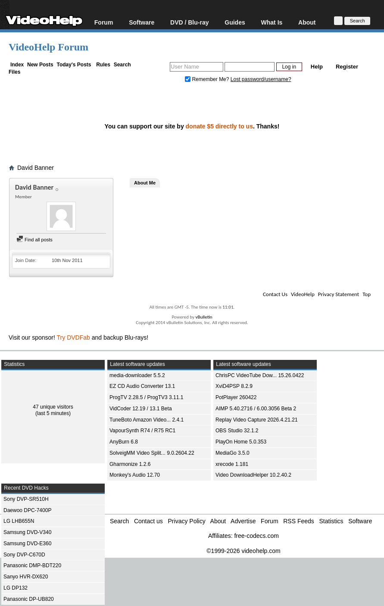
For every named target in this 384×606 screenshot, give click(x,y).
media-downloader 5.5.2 (137, 375)
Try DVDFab (73, 337)
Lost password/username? (261, 79)
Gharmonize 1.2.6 (129, 464)
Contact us (148, 521)
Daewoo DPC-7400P (27, 510)
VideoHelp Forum (48, 47)
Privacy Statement (338, 294)
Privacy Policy (187, 521)
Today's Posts (73, 65)
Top (366, 294)
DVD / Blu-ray (189, 22)
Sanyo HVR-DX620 (25, 577)
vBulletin (203, 317)
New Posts (40, 65)
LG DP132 (15, 588)
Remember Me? (208, 79)
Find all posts (34, 239)
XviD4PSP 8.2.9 (234, 386)
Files (14, 72)
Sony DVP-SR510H (26, 499)
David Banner (35, 167)
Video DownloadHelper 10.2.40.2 (253, 475)
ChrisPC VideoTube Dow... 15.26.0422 (259, 375)
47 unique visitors (53, 407)
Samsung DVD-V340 (27, 532)
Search (122, 65)
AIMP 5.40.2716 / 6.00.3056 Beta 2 (255, 409)
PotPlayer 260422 (235, 397)
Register (347, 66)
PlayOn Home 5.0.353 (240, 442)
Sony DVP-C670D (24, 555)
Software (141, 22)
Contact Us (275, 294)
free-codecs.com (256, 535)
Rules (103, 65)
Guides (235, 22)
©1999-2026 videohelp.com (243, 550)
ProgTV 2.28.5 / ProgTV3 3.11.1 (146, 397)
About (306, 22)
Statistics (331, 521)
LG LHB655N (18, 521)
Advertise (243, 521)
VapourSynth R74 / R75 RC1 (142, 431)
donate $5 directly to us (219, 126)
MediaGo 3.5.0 (232, 453)
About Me (145, 182)
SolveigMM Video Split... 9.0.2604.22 (151, 453)
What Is (272, 22)
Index (17, 65)
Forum (103, 22)
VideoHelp (303, 294)
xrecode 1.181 (231, 464)
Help (317, 66)
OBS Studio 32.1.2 (236, 431)
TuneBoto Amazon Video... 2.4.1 (146, 420)
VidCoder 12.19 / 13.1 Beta (140, 409)
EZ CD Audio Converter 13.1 (142, 386)
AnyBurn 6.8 (123, 442)
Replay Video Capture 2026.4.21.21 (256, 420)
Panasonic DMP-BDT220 (32, 565)
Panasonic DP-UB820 (28, 599)
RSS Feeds (298, 521)
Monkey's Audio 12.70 (134, 475)
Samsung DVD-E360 (27, 543)
